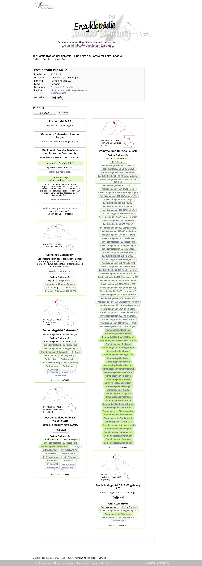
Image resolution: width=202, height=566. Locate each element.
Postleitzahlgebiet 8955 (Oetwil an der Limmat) (118, 180)
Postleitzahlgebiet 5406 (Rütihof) (118, 213)
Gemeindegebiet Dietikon (118, 330)
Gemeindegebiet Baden (118, 358)
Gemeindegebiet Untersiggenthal (118, 425)
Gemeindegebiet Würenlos (118, 439)
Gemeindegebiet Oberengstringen (118, 337)
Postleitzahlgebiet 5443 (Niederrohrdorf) (118, 270)
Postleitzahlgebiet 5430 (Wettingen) (118, 309)
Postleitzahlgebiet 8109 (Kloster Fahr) (118, 323)
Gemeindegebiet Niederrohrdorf (118, 404)
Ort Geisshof (50, 359)
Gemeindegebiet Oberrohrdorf (118, 407)
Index (35, 563)
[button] (44, 113)
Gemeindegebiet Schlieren (118, 344)
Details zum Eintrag (60, 271)
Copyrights (106, 563)
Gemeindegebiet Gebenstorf (54, 352)
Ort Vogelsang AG (69, 355)
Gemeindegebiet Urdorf (118, 351)
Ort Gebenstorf (50, 355)
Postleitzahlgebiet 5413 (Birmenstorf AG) (118, 217)
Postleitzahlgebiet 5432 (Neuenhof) (118, 266)
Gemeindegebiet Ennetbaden (118, 372)
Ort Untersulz (52, 366)
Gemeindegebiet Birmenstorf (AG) (118, 369)
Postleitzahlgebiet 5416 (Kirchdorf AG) (118, 287)
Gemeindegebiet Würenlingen (118, 435)
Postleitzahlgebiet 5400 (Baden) (118, 203)
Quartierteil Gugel (67, 373)
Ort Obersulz (68, 366)
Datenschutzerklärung (88, 563)
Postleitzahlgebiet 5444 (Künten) (118, 252)
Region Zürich (58, 93)
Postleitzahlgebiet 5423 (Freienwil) (118, 238)
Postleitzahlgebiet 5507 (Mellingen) (118, 263)
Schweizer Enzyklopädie (55, 558)
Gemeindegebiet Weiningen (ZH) (118, 354)
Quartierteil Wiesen (60, 375)
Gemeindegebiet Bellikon (118, 361)
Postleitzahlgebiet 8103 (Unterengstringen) (118, 192)
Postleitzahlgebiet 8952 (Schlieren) (118, 189)
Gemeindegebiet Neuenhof (118, 400)
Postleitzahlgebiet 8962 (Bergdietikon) (118, 227)
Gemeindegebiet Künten (118, 390)
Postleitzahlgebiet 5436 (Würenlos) (118, 319)
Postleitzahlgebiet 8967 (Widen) (118, 224)
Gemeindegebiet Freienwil (118, 379)
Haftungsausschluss (64, 563)
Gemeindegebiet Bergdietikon (118, 365)
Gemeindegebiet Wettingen (118, 428)
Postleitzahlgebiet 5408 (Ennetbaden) (118, 231)
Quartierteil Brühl (52, 373)
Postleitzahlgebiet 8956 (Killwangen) (118, 249)
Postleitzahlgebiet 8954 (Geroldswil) (118, 172)
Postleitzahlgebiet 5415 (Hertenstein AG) (118, 280)
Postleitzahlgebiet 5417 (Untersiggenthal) (118, 305)
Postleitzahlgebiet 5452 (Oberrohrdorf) (118, 273)
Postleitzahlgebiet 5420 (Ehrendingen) (118, 326)
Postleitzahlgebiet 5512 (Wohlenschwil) (118, 312)
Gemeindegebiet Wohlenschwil (118, 432)
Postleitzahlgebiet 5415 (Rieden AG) (118, 284)
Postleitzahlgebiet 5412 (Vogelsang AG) (60, 348)
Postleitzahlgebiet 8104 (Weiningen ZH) (118, 196)
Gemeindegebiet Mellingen (118, 397)
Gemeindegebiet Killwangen (118, 386)
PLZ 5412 (56, 74)
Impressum (46, 563)
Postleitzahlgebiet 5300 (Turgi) (118, 199)
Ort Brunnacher (68, 359)
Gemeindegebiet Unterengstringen (118, 347)
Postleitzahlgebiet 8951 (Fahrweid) (118, 169)
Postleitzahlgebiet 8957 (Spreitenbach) (118, 294)
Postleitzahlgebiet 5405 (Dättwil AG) (118, 210)
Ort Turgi (75, 352)
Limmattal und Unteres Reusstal (69, 90)
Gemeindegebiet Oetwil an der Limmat (118, 340)
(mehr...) (67, 266)
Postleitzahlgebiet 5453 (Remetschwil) (118, 291)
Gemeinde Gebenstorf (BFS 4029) (60, 291)
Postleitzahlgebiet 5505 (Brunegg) (118, 256)
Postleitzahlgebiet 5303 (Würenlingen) (118, 316)
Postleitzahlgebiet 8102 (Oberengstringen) (118, 176)
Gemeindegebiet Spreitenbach (118, 418)
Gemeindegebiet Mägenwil (118, 393)
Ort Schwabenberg (51, 362)
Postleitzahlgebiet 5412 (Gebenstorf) (60, 345)
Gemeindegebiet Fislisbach (118, 375)
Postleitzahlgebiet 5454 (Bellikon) (118, 220)
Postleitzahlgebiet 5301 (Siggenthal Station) (118, 301)
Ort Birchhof (52, 369)
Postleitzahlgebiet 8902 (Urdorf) (118, 185)
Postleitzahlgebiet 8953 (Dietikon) (118, 165)
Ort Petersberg (71, 362)
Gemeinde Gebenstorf (63, 87)
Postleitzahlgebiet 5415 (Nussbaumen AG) (118, 277)
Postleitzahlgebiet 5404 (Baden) (118, 206)
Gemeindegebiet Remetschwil (118, 414)
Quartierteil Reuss (68, 370)
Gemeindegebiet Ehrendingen (118, 443)
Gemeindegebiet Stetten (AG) (118, 421)
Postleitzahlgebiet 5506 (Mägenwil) (118, 259)
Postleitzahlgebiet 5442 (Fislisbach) (118, 234)
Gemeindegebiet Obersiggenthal (118, 411)
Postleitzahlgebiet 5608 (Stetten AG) (118, 298)
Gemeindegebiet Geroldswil (118, 333)
